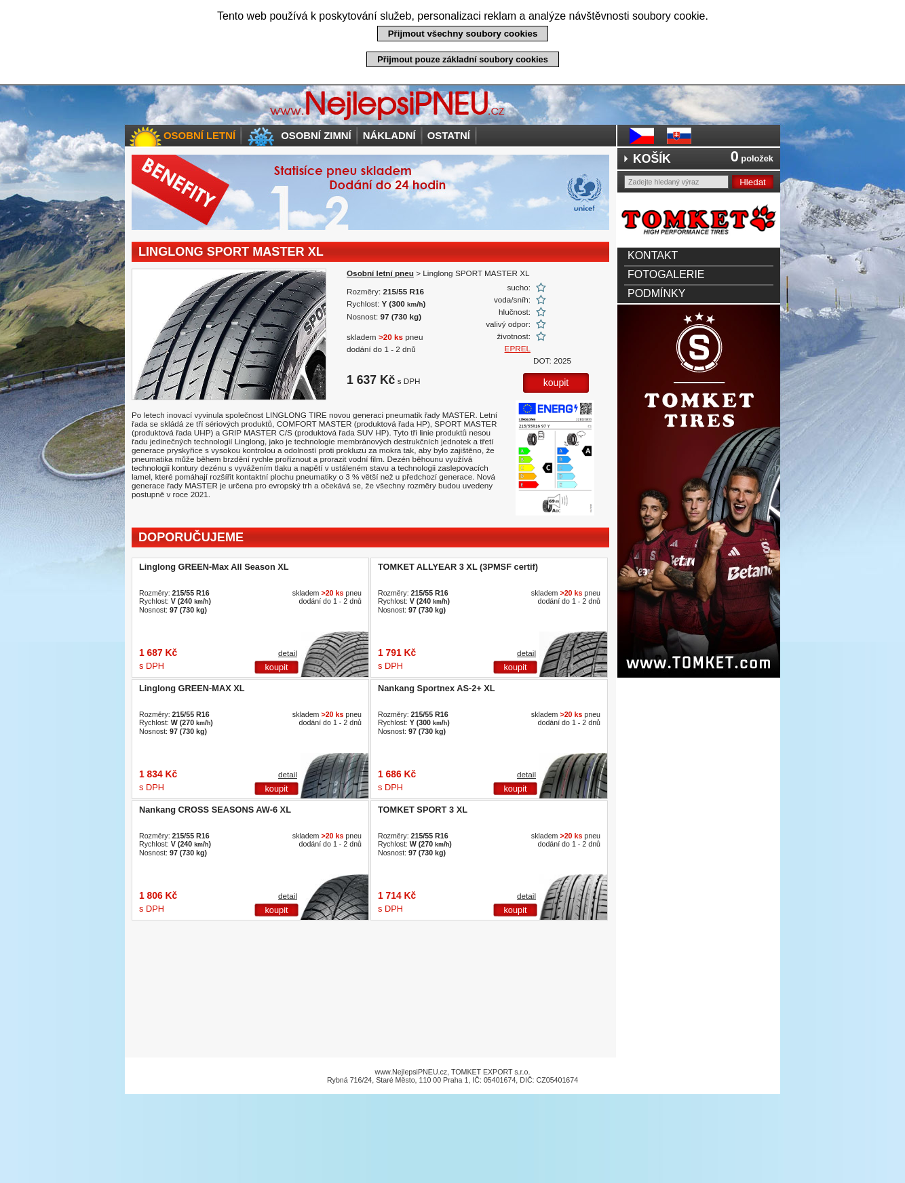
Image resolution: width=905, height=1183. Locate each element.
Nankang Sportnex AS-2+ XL (436, 688)
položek (752, 158)
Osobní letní (199, 135)
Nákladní (389, 135)
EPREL (518, 348)
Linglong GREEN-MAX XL (192, 688)
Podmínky (656, 293)
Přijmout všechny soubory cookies (463, 33)
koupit (556, 382)
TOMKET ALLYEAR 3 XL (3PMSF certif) (458, 567)
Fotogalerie (666, 274)
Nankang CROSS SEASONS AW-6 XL (215, 809)
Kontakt (653, 255)
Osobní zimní (316, 135)
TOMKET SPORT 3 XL (422, 809)
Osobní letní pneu (380, 273)
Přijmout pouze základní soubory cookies (462, 59)
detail (287, 652)
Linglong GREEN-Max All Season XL (214, 567)
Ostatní (448, 135)
